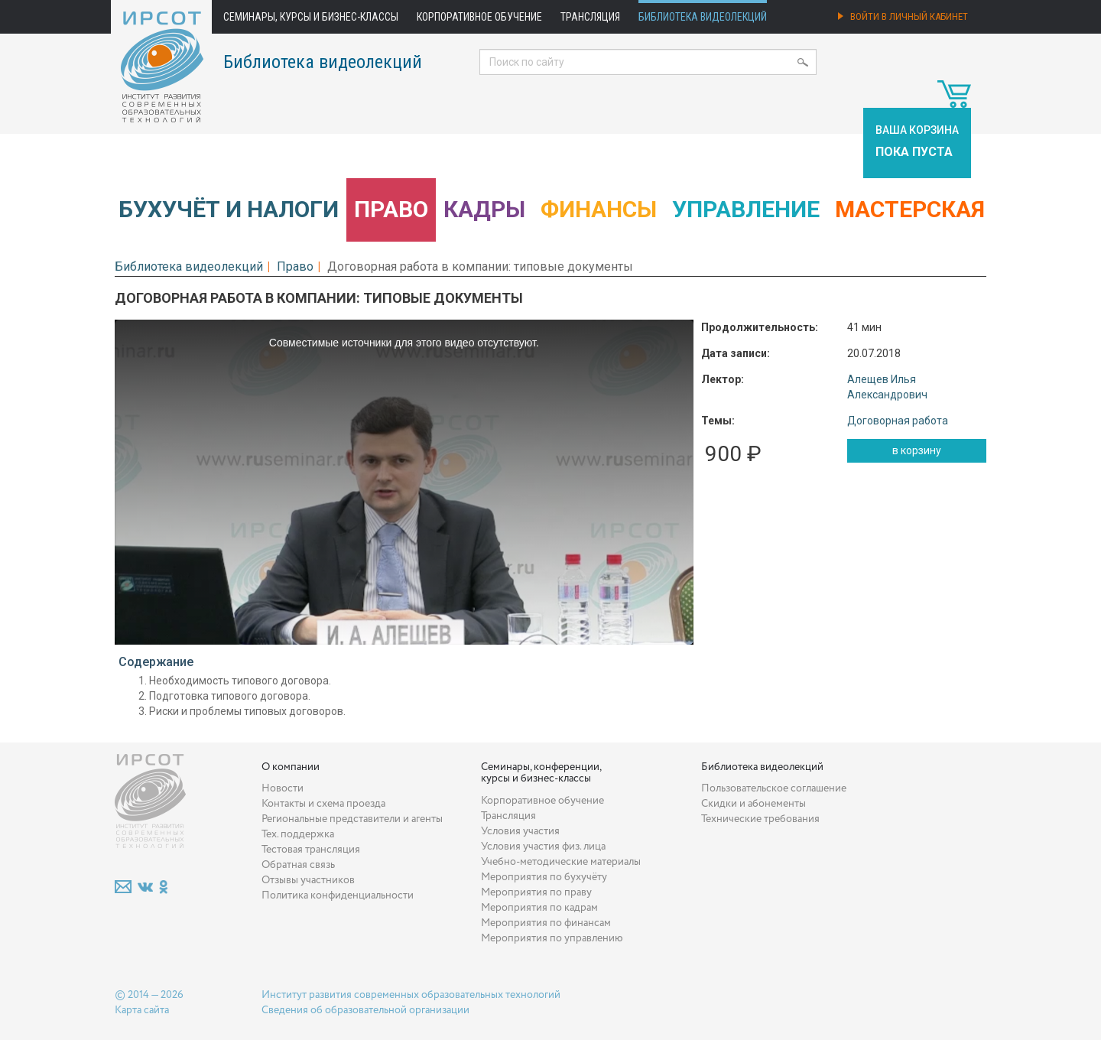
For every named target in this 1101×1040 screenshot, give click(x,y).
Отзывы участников (308, 880)
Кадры (484, 209)
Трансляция (590, 17)
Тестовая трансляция (310, 849)
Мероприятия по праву (536, 892)
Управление (746, 209)
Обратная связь (298, 865)
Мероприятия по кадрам (539, 907)
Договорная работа (897, 420)
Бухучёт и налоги (229, 209)
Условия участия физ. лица (543, 846)
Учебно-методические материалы (561, 861)
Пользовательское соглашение (773, 788)
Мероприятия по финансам (546, 923)
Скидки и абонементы (753, 803)
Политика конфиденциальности (337, 895)
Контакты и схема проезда (323, 803)
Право (391, 209)
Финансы (599, 209)
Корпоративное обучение (479, 17)
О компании (290, 767)
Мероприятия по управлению (552, 938)
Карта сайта (142, 1010)
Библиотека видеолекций (702, 17)
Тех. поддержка (297, 834)
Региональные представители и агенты (352, 819)
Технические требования (760, 819)
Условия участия (520, 831)
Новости (282, 788)
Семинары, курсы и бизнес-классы (310, 17)
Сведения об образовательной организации (365, 1010)
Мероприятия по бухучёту (544, 877)
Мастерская (910, 209)
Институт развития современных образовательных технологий (410, 995)
